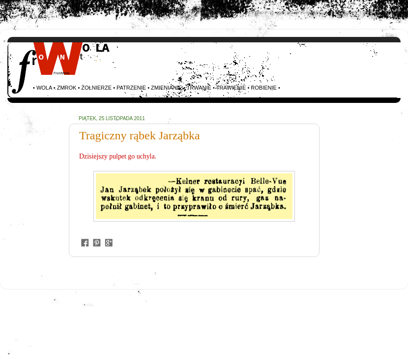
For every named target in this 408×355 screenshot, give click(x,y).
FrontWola (61, 73)
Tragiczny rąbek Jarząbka (139, 135)
